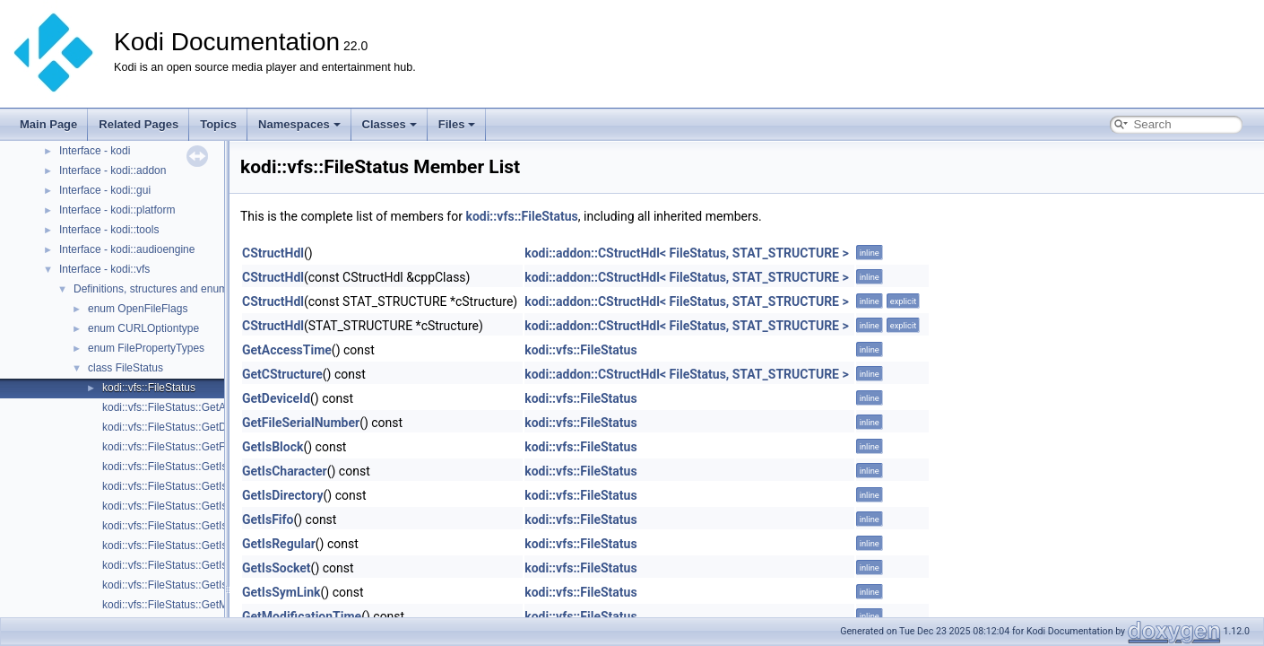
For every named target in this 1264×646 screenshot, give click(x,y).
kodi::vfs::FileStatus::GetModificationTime (200, 604)
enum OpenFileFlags (137, 308)
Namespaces (299, 124)
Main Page (48, 124)
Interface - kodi (94, 150)
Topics (218, 124)
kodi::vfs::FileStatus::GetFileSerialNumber (202, 447)
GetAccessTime (287, 350)
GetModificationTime (301, 616)
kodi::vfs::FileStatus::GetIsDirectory (186, 506)
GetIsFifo (267, 519)
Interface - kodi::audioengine (127, 249)
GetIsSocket (276, 568)
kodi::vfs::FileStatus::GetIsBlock (178, 466)
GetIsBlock (272, 447)
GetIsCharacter (284, 471)
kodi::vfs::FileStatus (148, 387)
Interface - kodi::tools (109, 229)
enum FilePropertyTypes (146, 348)
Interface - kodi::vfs (104, 269)
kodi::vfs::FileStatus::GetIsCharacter (188, 486)
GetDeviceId (276, 398)
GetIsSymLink (281, 592)
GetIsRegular (279, 544)
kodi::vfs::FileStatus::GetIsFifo (173, 525)
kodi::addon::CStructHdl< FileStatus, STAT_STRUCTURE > (686, 253)
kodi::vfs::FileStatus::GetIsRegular (183, 545)
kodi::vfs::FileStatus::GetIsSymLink (185, 585)
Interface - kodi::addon (112, 170)
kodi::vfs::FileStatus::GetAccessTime (189, 407)
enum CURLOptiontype (143, 328)
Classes (389, 124)
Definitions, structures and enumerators (167, 289)
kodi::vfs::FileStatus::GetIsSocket (181, 565)
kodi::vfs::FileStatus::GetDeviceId (181, 427)
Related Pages (138, 124)
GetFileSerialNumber (300, 422)
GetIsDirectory (283, 495)
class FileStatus (125, 368)
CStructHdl (273, 253)
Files (457, 124)
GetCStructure (282, 374)
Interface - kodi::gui (105, 190)
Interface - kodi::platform (117, 210)
